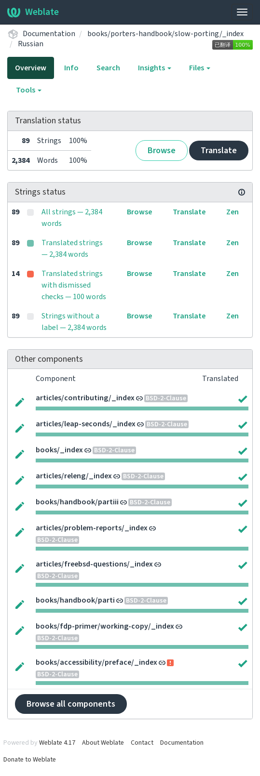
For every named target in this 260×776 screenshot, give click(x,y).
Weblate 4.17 (57, 743)
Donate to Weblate (29, 759)
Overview (30, 68)
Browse (162, 151)
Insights (154, 68)
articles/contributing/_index (85, 398)
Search (108, 68)
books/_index (59, 450)
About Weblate (103, 743)
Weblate (33, 12)
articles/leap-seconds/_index (86, 424)
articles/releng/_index (74, 476)
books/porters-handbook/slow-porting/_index (165, 33)
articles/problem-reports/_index (92, 528)
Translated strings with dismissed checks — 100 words (73, 285)
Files (199, 68)
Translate (219, 151)
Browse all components (71, 704)
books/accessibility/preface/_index (96, 662)
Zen (232, 212)
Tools (28, 90)
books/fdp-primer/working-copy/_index (105, 626)
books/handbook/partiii (77, 502)
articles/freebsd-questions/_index (94, 564)
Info (71, 68)
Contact (142, 743)
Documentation (49, 33)
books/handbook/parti (75, 600)
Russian (30, 44)
